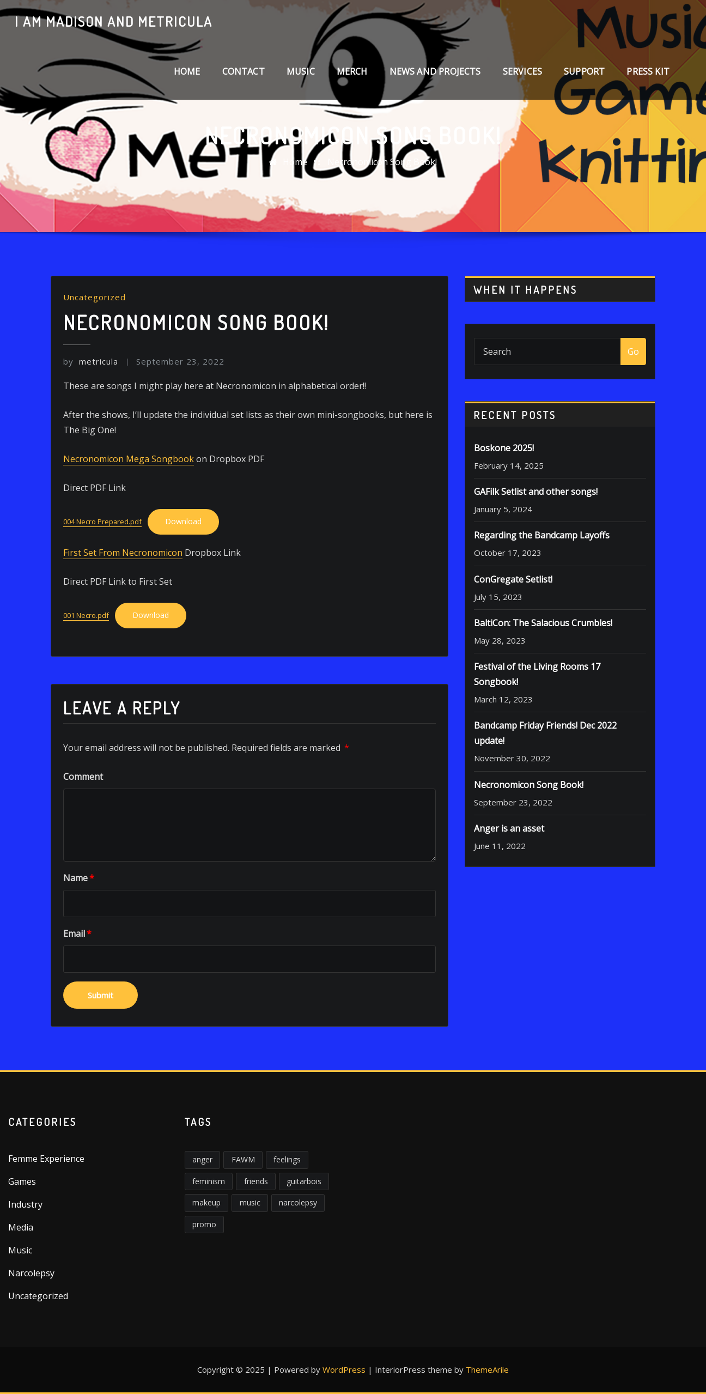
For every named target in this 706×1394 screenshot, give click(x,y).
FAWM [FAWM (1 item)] (243, 1159)
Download (183, 521)
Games (22, 1181)
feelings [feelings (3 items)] (287, 1159)
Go (633, 351)
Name (78, 878)
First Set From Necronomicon (122, 553)
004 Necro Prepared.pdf (102, 521)
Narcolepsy (31, 1273)
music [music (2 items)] (250, 1202)
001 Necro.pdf (86, 615)
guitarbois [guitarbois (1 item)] (304, 1181)
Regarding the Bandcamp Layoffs (542, 535)
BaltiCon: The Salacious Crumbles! (543, 623)
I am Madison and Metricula (113, 21)
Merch (352, 71)
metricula (90, 361)
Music (301, 71)
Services (522, 71)
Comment (83, 777)
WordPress (344, 1369)
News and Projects (435, 71)
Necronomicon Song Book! (382, 162)
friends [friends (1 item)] (256, 1181)
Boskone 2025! (504, 448)
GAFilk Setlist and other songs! (536, 492)
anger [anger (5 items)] (202, 1159)
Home (187, 71)
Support (584, 71)
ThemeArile (487, 1369)
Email (77, 934)
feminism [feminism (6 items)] (208, 1181)
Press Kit (648, 71)
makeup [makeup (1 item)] (206, 1202)
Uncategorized (94, 297)
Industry (25, 1204)
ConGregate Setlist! (513, 579)
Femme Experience (46, 1159)
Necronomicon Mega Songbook (128, 459)
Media (20, 1227)
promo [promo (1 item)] (204, 1224)
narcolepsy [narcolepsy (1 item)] (298, 1202)
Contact (243, 71)
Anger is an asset (509, 828)
